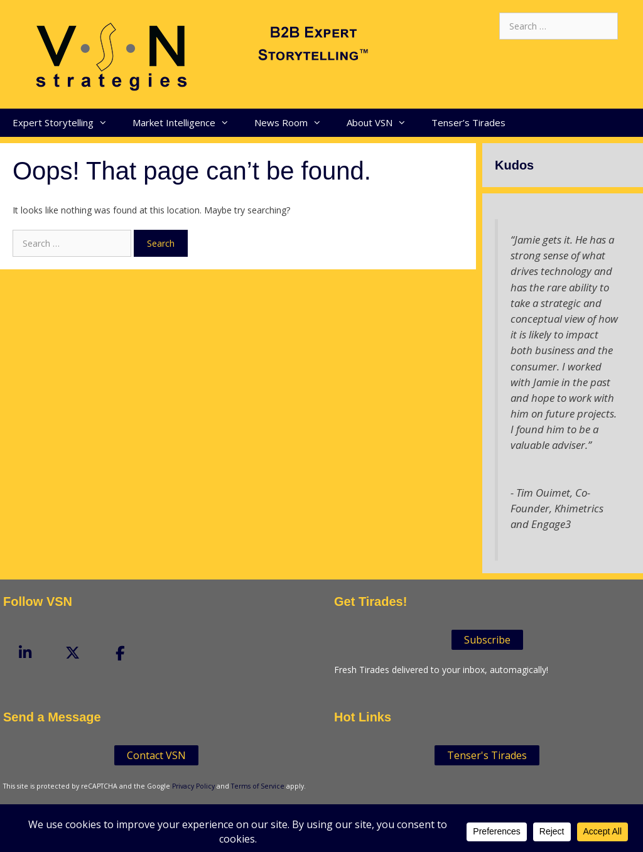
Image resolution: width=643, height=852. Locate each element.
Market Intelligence (187, 123)
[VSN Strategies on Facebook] (121, 654)
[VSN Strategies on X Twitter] (73, 653)
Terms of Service (257, 786)
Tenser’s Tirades (468, 122)
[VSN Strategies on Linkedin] (25, 653)
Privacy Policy (193, 786)
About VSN (383, 123)
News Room (294, 123)
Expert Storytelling (66, 123)
